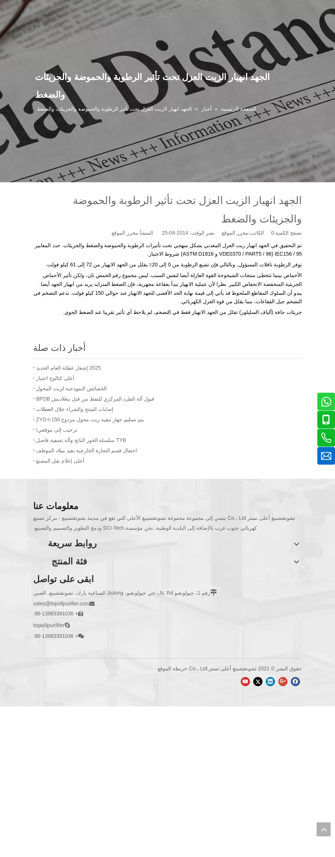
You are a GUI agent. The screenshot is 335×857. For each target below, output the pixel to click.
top (324, 829)
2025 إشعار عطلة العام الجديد (68, 368)
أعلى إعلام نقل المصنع (60, 461)
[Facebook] (295, 681)
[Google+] (283, 681)
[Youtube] (245, 681)
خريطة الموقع (172, 668)
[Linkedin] (270, 681)
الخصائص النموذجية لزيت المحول (71, 388)
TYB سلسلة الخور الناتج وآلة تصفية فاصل (81, 440)
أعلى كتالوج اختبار (55, 378)
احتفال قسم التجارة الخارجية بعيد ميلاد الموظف (86, 450)
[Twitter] (257, 681)
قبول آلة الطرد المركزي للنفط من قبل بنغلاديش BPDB (95, 399)
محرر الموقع (125, 233)
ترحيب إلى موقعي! (56, 430)
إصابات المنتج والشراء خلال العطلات (74, 409)
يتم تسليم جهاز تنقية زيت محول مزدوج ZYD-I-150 (90, 419)
